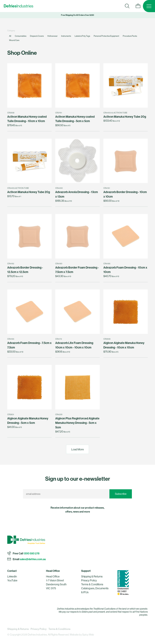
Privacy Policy (89, 580)
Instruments (66, 36)
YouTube (12, 580)
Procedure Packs (130, 36)
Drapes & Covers (37, 36)
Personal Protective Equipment (106, 36)
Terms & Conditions (92, 584)
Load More (77, 449)
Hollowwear (52, 36)
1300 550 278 (31, 553)
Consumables (20, 36)
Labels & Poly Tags (82, 36)
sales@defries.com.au (33, 559)
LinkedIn (12, 576)
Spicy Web (88, 634)
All (10, 36)
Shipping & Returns (92, 576)
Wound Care (14, 40)
